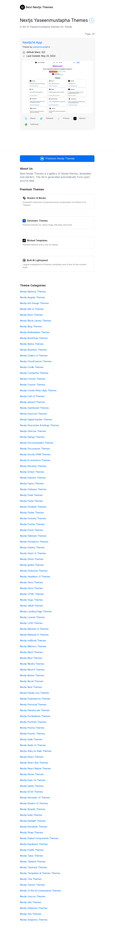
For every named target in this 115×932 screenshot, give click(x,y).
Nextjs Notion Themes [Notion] (32, 675)
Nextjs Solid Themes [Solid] (31, 814)
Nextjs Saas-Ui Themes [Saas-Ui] (32, 780)
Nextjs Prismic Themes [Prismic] (32, 733)
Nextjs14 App (32, 42)
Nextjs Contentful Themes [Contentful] (34, 372)
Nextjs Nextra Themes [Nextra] (32, 663)
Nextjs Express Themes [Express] (33, 477)
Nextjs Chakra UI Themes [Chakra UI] (34, 355)
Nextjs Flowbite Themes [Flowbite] (33, 506)
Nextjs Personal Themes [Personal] (33, 704)
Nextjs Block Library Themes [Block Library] (35, 320)
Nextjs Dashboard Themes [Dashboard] (34, 407)
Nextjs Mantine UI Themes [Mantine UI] (34, 628)
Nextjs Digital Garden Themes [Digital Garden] (36, 419)
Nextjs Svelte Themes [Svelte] (32, 849)
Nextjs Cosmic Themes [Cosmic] (32, 384)
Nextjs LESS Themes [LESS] (31, 623)
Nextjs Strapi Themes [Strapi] (31, 832)
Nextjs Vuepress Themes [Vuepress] (33, 919)
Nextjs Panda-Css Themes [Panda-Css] (34, 692)
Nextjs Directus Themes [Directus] (33, 431)
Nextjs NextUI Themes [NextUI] (32, 669)
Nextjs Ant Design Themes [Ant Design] (34, 303)
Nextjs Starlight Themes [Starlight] (33, 820)
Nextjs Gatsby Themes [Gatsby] (32, 547)
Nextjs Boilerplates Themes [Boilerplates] (35, 332)
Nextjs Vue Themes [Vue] (30, 913)
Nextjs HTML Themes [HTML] (32, 593)
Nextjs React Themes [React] (31, 756)
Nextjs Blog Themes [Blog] (31, 326)
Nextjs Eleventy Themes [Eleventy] (33, 466)
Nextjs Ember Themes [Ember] (32, 471)
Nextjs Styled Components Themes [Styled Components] (39, 838)
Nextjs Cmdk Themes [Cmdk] (31, 367)
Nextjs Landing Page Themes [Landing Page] (36, 611)
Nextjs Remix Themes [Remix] (32, 774)
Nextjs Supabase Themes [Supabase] (34, 844)
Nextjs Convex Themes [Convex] (32, 378)
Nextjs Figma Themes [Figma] (32, 483)
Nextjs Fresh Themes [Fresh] (31, 529)
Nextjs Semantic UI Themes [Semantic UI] (35, 797)
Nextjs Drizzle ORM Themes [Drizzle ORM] (35, 454)
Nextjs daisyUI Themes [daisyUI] (32, 402)
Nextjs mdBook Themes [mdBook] (33, 640)
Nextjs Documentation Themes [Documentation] (36, 442)
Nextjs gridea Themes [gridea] (32, 564)
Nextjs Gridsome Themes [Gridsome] (34, 570)
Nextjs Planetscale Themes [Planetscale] (35, 710)
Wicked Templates (37, 240)
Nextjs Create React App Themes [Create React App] (38, 390)
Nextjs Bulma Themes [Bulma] (32, 343)
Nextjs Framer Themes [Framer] (32, 524)
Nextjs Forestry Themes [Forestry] (33, 518)
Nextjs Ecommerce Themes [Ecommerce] (35, 460)
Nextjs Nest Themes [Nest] (31, 657)
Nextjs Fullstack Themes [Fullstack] (33, 535)
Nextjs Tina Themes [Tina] (31, 878)
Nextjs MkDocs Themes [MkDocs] (33, 646)
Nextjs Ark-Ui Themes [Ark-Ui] (32, 308)
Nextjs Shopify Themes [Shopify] (32, 809)
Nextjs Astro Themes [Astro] (31, 314)
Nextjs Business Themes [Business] (33, 349)
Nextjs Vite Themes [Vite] (30, 902)
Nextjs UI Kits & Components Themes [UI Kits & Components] (40, 890)
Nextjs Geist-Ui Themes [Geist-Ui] (33, 553)
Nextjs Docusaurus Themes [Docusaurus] (35, 448)
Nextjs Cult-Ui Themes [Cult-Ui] (32, 396)
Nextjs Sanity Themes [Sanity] (31, 785)
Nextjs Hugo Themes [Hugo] (31, 599)
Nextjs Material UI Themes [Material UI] (34, 634)
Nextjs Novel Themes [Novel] (31, 681)
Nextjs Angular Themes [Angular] (32, 297)
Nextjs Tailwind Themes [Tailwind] (33, 861)
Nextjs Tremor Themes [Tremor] (32, 884)
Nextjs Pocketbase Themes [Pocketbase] (35, 716)
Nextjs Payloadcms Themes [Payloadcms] (35, 698)
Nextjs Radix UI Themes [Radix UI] (33, 745)
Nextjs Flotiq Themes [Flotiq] (31, 500)
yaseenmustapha (41, 47)
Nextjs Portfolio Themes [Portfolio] (33, 721)
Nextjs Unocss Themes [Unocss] (32, 896)
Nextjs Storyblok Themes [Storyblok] (33, 826)
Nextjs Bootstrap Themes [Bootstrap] (34, 338)
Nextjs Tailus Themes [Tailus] (31, 855)
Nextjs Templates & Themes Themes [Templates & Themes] (40, 873)
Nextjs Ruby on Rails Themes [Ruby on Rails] (35, 750)
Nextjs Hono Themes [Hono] (31, 588)
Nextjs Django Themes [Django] (32, 436)
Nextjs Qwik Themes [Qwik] (31, 739)
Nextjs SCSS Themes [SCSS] (31, 791)
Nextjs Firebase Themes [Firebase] (33, 489)
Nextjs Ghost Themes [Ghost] (31, 559)
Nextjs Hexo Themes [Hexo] (31, 582)
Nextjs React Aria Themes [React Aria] (34, 762)
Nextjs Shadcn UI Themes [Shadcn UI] (34, 803)
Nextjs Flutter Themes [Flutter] (32, 512)
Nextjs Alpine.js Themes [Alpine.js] (33, 291)
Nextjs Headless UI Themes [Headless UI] (35, 576)
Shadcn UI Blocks (36, 198)
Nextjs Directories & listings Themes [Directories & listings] (39, 425)
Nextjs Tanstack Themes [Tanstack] (33, 867)
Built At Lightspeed (37, 260)
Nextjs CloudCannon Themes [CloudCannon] (35, 361)
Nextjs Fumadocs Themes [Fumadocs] (34, 541)
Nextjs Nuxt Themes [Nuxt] (31, 687)
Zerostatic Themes (37, 220)
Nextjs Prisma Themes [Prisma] (32, 727)
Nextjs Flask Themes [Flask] (31, 495)
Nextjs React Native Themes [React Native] (35, 768)
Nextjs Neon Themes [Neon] (31, 652)
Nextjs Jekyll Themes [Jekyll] (31, 605)
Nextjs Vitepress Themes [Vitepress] (33, 908)
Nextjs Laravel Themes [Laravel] (32, 617)
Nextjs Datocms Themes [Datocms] (33, 413)
